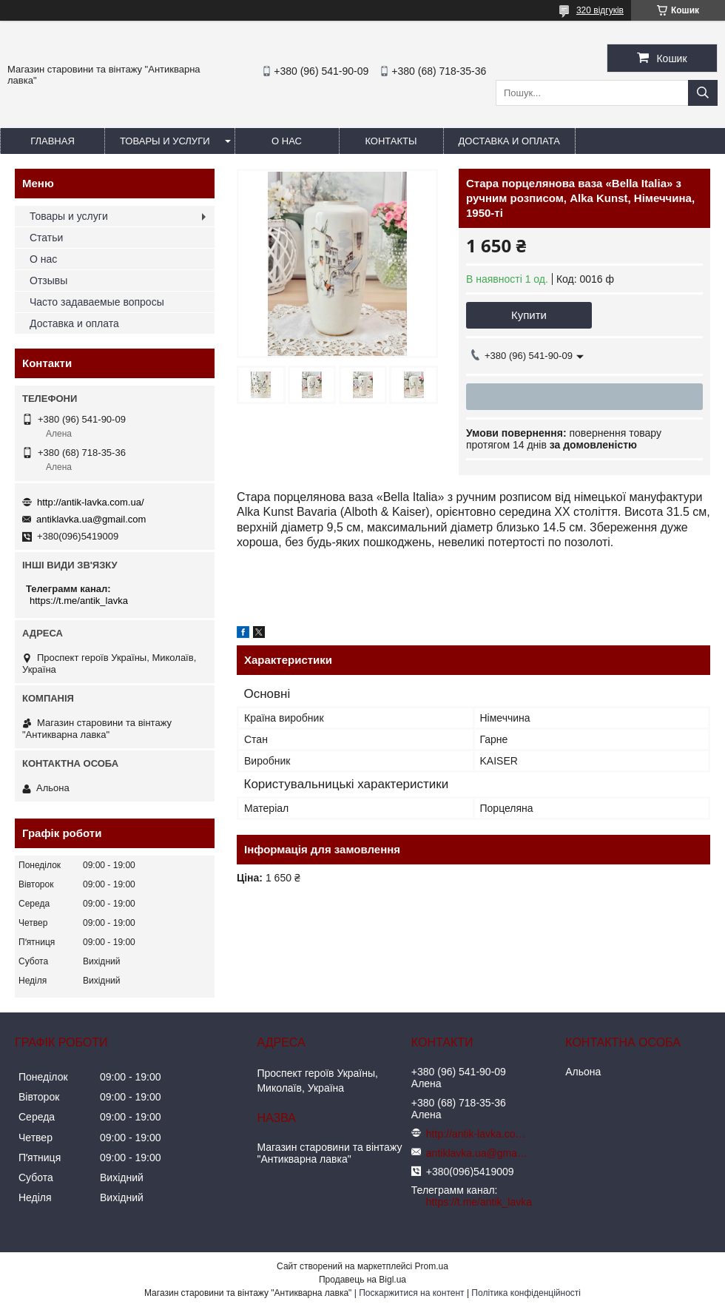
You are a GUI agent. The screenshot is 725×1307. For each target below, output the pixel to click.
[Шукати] (703, 93)
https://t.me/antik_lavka (79, 600)
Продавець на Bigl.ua (362, 1279)
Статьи (46, 237)
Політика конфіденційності (526, 1293)
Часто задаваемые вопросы (97, 302)
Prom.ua (431, 1266)
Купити (529, 315)
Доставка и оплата (509, 141)
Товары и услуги (165, 141)
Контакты (391, 141)
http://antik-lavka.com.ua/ (90, 502)
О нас (287, 141)
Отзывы (48, 280)
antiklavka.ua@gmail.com (91, 519)
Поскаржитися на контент (411, 1293)
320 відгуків (600, 10)
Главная (52, 141)
